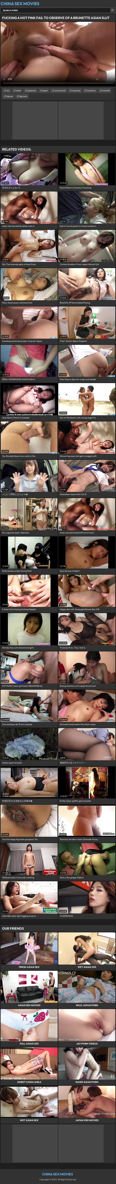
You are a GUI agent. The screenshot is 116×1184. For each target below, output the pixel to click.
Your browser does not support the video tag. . (58, 54)
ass (8, 90)
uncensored (60, 90)
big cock (23, 96)
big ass (9, 96)
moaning (76, 90)
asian (18, 90)
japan (45, 90)
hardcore (91, 90)
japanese (31, 90)
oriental (106, 90)
